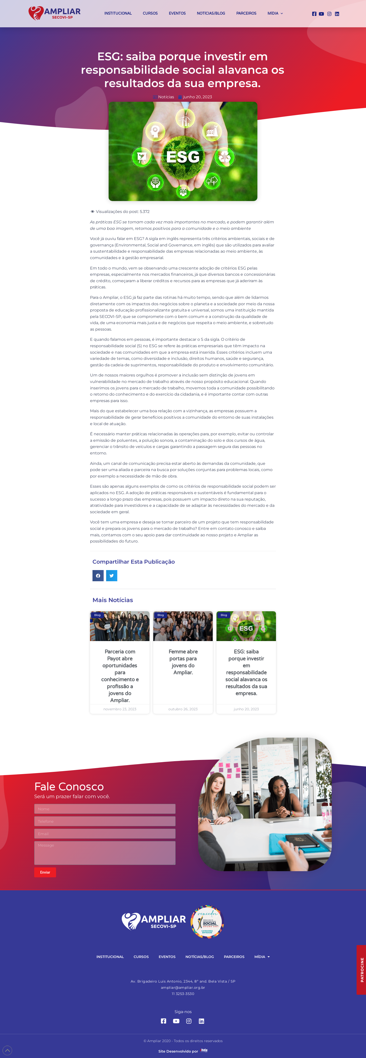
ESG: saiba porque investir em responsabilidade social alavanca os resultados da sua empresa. (246, 673)
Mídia (275, 13)
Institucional (118, 13)
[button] (98, 575)
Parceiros (246, 13)
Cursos (150, 13)
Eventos (177, 13)
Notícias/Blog (211, 13)
